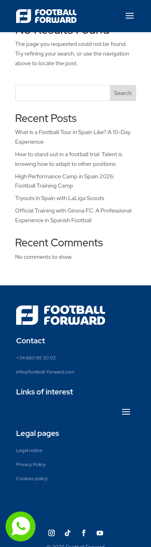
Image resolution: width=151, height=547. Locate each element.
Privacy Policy (31, 464)
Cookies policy (32, 478)
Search (122, 93)
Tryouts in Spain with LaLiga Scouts (59, 198)
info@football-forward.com (45, 372)
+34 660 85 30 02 (36, 358)
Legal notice (29, 450)
